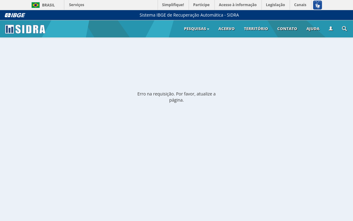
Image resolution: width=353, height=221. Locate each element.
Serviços (76, 4)
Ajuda (313, 28)
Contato (287, 28)
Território (256, 28)
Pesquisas (196, 28)
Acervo (227, 28)
